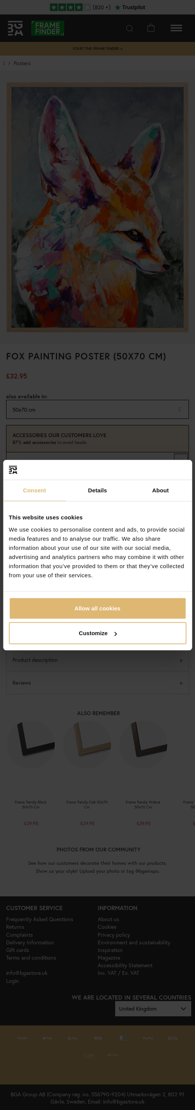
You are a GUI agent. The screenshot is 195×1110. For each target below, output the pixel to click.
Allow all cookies (97, 608)
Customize (98, 633)
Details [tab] (97, 490)
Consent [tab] (34, 490)
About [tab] (160, 490)
